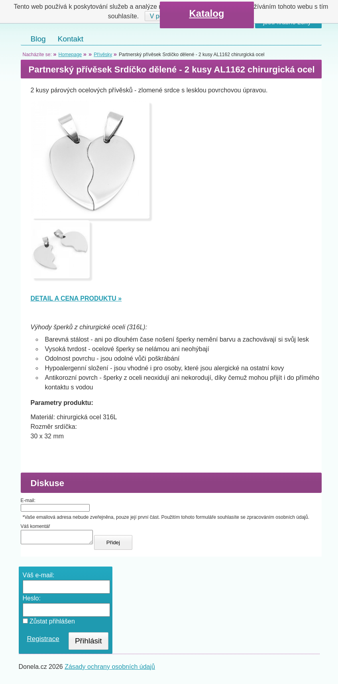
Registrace (43, 641)
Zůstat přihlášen (49, 623)
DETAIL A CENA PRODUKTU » (76, 298)
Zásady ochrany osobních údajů (110, 669)
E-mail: (28, 500)
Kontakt (70, 39)
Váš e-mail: (39, 577)
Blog (38, 39)
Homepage (70, 54)
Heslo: (32, 600)
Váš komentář (35, 526)
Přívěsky (103, 54)
